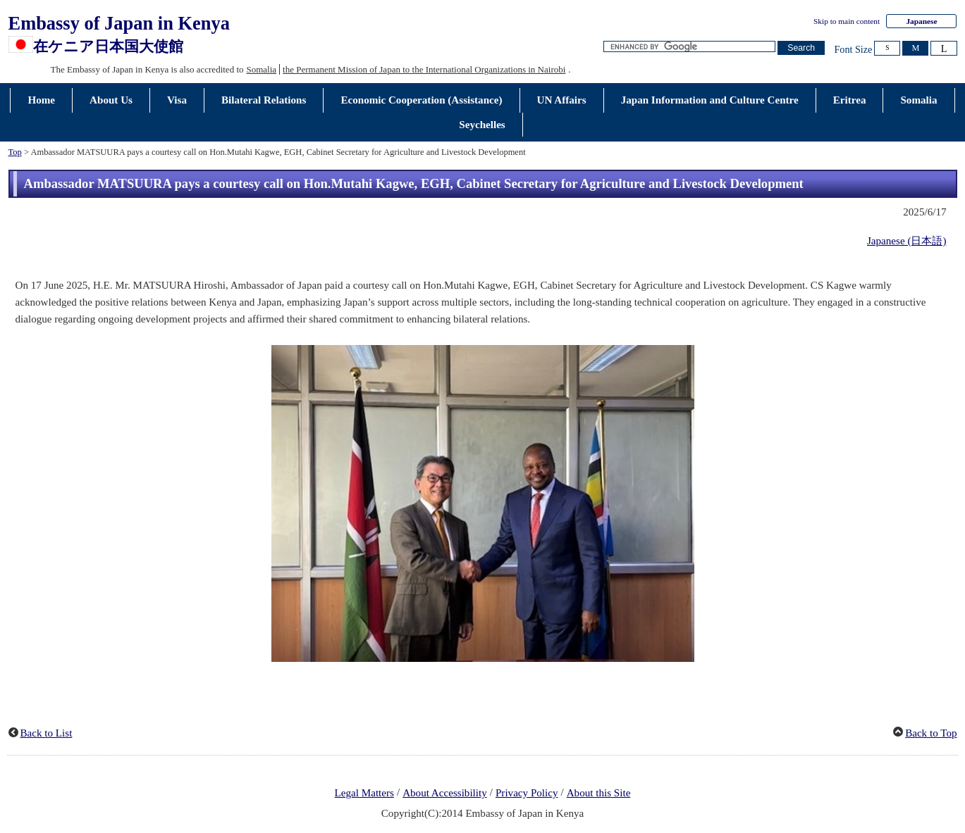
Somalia (262, 69)
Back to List (46, 733)
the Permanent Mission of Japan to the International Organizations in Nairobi (424, 69)
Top (15, 152)
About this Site (599, 792)
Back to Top (931, 733)
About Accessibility (444, 792)
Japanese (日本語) (907, 240)
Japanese (921, 21)
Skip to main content (846, 21)
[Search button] (801, 48)
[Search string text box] (689, 47)
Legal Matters (364, 792)
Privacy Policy (527, 792)
